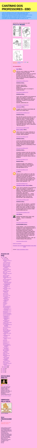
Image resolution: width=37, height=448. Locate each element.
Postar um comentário (17, 243)
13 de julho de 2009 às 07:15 (21, 183)
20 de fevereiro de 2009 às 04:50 (22, 127)
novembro (5, 366)
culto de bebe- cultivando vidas (6, 297)
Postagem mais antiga (31, 245)
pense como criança (6, 263)
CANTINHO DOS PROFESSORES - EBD (16, 7)
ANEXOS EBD (5, 276)
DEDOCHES (5, 352)
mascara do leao (6, 259)
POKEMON (5, 354)
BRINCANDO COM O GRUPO (7, 289)
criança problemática (6, 262)
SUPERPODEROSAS (7, 313)
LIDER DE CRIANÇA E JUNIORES (7, 309)
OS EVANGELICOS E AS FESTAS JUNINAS (7, 346)
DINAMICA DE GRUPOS (5, 292)
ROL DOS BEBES (6, 280)
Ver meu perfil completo (6, 395)
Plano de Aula (5, 293)
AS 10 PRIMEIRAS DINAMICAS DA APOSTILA (6, 285)
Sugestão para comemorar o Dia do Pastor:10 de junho (7, 282)
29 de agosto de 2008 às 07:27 (22, 92)
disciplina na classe (6, 264)
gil (17, 171)
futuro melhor (19, 129)
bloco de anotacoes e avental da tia (7, 307)
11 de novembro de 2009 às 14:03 (22, 212)
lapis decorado (5, 329)
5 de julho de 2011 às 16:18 (21, 241)
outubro (4, 258)
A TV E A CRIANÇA (6, 315)
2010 (3, 371)
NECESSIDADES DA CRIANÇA (7, 267)
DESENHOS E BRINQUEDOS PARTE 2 (6, 319)
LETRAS (18, 63)
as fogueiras (5, 343)
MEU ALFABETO (6, 349)
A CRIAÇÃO (5, 303)
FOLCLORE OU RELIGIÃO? (6, 348)
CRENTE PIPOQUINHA (7, 322)
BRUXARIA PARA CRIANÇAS (6, 321)
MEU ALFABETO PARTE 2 (6, 351)
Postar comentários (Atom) (22, 249)
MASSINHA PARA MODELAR (6, 332)
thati (17, 69)
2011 (3, 372)
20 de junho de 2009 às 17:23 (22, 159)
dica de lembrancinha (7, 327)
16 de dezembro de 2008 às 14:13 (22, 112)
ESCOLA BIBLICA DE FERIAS (7, 270)
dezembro (5, 367)
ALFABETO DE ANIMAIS (5, 301)
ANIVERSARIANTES (7, 306)
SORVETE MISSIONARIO (6, 365)
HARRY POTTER (6, 353)
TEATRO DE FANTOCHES (6, 299)
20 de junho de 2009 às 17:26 (22, 169)
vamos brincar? (6, 362)
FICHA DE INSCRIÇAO (7, 279)
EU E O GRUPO (6, 290)
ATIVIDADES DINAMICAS (6, 360)
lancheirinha (5, 328)
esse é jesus (5, 337)
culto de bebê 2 (6, 294)
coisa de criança (6, 384)
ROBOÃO (5, 304)
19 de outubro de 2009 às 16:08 (22, 199)
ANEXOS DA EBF (6, 275)
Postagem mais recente (18, 245)
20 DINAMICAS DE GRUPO (6, 287)
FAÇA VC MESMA (6, 344)
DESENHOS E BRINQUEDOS (6, 316)
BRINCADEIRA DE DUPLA (6, 356)
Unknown (18, 107)
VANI (17, 214)
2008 (3, 368)
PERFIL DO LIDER (6, 265)
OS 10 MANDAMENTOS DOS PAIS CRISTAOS (7, 325)
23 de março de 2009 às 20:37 (22, 148)
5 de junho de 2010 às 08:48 (21, 222)
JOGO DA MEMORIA (7, 330)
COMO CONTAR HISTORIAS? (6, 358)
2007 (3, 257)
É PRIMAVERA (5, 323)
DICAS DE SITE (6, 268)
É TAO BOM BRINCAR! (7, 363)
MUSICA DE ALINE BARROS (6, 335)
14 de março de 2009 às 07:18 (22, 136)
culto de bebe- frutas (6, 295)
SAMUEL (4, 302)
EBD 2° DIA (5, 272)
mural (4, 305)
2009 (3, 369)
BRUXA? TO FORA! (6, 361)
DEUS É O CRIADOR (7, 271)
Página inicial (24, 246)
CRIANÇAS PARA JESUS (22, 185)
